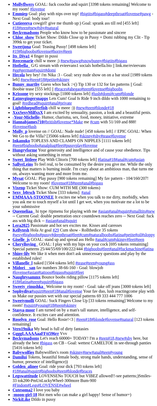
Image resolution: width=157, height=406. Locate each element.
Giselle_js (21, 239)
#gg (16, 70)
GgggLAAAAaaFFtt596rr (36, 333)
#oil (138, 235)
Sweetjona (22, 46)
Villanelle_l (23, 263)
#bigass (98, 13)
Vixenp (19, 187)
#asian (139, 159)
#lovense (37, 9)
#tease (106, 136)
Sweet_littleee (25, 159)
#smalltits (138, 211)
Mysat (18, 178)
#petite (50, 79)
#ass (111, 263)
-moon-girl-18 (25, 394)
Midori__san (24, 267)
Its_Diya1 (21, 56)
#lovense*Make (69, 122)
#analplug (47, 145)
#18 (16, 28)
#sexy (17, 235)
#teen (23, 28)
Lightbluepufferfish (30, 108)
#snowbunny (91, 61)
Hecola (19, 75)
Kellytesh (21, 230)
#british (50, 122)
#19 (16, 51)
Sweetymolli (23, 300)
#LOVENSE (48, 385)
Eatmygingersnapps (30, 98)
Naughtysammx (27, 277)
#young (101, 263)
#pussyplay (73, 145)
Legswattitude (25, 376)
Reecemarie (23, 61)
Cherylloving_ (25, 244)
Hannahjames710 (28, 122)
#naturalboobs (101, 235)
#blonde (127, 93)
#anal (53, 103)
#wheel (65, 385)
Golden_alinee (25, 366)
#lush (96, 93)
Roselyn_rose (24, 319)
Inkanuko (21, 140)
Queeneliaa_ (23, 211)
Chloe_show (23, 37)
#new (32, 28)
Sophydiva (22, 291)
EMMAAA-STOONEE (33, 197)
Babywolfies (23, 352)
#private (65, 103)
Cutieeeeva (22, 23)
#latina (103, 159)
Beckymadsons (26, 32)
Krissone (20, 93)
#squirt (39, 70)
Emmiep (20, 13)
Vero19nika (23, 329)
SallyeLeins (23, 164)
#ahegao (74, 89)
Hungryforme (25, 150)
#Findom (20, 385)
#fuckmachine (130, 249)
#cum (115, 93)
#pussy (45, 235)
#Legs (33, 385)
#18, (111, 338)
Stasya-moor (24, 310)
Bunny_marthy (26, 84)
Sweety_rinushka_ (29, 286)
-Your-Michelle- (27, 117)
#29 (56, 230)
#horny (57, 51)
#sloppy (148, 235)
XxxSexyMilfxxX (28, 112)
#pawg (145, 13)
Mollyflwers (23, 4)
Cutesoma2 (22, 390)
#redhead (30, 103)
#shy (41, 28)
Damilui (20, 357)
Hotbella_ (21, 65)
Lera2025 (21, 225)
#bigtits (86, 13)
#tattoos (44, 272)
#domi (50, 70)
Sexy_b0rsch (24, 192)
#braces (61, 89)
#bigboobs (27, 51)
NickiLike (21, 399)
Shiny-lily (21, 253)
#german (26, 70)
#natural (52, 28)
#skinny (63, 79)
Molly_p (20, 131)
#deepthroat (115, 13)
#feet (59, 145)
